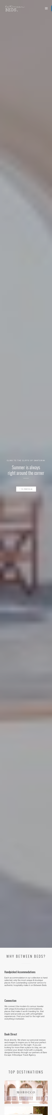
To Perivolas (26, 58)
